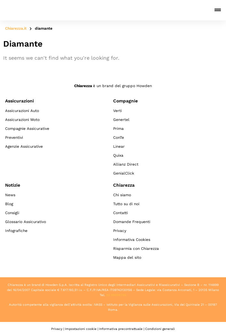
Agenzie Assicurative (24, 146)
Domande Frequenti (131, 222)
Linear (119, 146)
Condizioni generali (160, 329)
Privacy (119, 230)
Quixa (118, 155)
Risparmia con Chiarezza (136, 248)
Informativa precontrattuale (121, 329)
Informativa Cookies (131, 239)
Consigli (12, 213)
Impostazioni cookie (81, 329)
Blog (9, 204)
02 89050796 (116, 295)
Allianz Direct (125, 164)
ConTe (118, 137)
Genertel (121, 119)
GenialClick (123, 173)
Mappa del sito (127, 257)
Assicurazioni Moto (22, 119)
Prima (118, 128)
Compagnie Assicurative (27, 128)
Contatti (120, 213)
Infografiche (16, 230)
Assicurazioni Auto (22, 110)
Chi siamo (122, 195)
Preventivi (14, 137)
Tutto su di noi (126, 204)
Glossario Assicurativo (25, 222)
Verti (117, 110)
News (10, 195)
